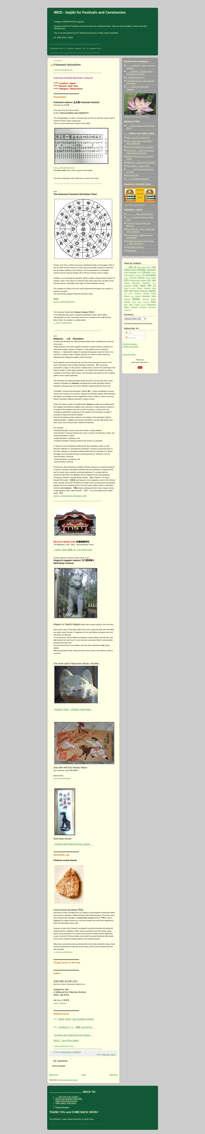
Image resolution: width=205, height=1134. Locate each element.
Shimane (127, 299)
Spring (153, 299)
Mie (154, 285)
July (149, 280)
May (149, 285)
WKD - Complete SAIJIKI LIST (138, 137)
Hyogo (148, 278)
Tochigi (139, 302)
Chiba (126, 272)
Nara (154, 288)
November (144, 291)
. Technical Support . (130, 344)
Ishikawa (133, 280)
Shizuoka (145, 299)
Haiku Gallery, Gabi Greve (65, 1103)
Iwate (138, 280)
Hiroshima (132, 278)
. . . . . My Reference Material (137, 179)
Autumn (134, 270)
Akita (143, 267)
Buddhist (142, 269)
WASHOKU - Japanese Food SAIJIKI (140, 162)
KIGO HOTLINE (132, 175)
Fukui (126, 275)
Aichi (139, 267)
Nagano (140, 288)
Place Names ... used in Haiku (138, 166)
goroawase (151, 275)
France (153, 272)
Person (127, 296)
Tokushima (146, 302)
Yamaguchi (152, 307)
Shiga (154, 296)
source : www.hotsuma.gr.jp (64, 301)
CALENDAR (151, 270)
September (146, 296)
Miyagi (126, 288)
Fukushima (138, 275)
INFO (126, 280)
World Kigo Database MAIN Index (68, 1099)
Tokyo (113, 1054)
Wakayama (151, 304)
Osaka (153, 293)
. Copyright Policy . (129, 354)
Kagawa (127, 283)
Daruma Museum (62, 1107)
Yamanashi (127, 310)
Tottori (131, 304)
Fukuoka (131, 275)
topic (126, 304)
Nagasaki (147, 288)
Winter (126, 307)
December (133, 272)
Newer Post (53, 1075)
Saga (132, 296)
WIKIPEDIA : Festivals (135, 247)
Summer (127, 302)
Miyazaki (132, 288)
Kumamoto (128, 285)
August (127, 269)
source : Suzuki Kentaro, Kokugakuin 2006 (70, 496)
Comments (130, 338)
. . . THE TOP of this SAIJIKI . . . (68, 1097)
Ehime (139, 272)
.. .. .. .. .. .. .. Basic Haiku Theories (139, 214)
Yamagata (142, 307)
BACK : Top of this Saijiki (66, 1040)
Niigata (136, 291)
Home (83, 1075)
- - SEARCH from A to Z (135, 77)
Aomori (148, 267)
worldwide (134, 307)
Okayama (137, 293)
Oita (125, 293)
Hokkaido (141, 278)
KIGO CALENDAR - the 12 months (139, 147)
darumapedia (131, 250)
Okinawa (146, 293)
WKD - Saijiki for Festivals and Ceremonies (90, 12)
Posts (128, 333)
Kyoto (135, 285)
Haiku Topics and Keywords (66, 1101)
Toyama (136, 304)
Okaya (131, 293)
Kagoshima (136, 283)
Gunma (126, 278)
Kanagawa (146, 283)
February (146, 272)
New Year (106, 1054)
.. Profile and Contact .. (131, 346)
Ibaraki (153, 278)
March (143, 285)
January (143, 280)
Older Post (113, 1075)
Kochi (154, 283)
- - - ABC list (130, 267)
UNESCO (143, 304)
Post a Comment (58, 1066)
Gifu (143, 275)
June (153, 280)
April (154, 267)
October (152, 290)
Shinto (136, 298)
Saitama (138, 296)
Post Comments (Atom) (69, 1080)
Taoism (134, 302)
